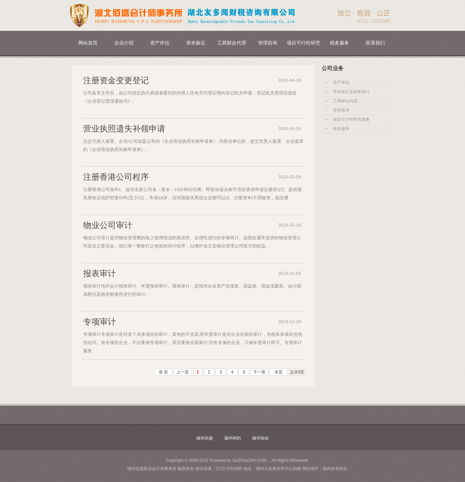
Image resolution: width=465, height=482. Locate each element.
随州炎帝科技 (335, 468)
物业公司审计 (107, 225)
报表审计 (99, 273)
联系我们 (375, 43)
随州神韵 (232, 438)
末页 (278, 372)
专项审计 (99, 321)
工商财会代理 (231, 43)
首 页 (163, 372)
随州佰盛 (204, 438)
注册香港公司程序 (116, 176)
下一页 (259, 372)
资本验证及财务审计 (351, 91)
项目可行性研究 (303, 43)
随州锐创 (260, 438)
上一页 (183, 372)
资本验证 (195, 43)
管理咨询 (267, 43)
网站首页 (88, 43)
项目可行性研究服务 (351, 119)
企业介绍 (123, 43)
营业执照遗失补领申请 (124, 128)
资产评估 (159, 43)
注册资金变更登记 (116, 80)
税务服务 (339, 43)
